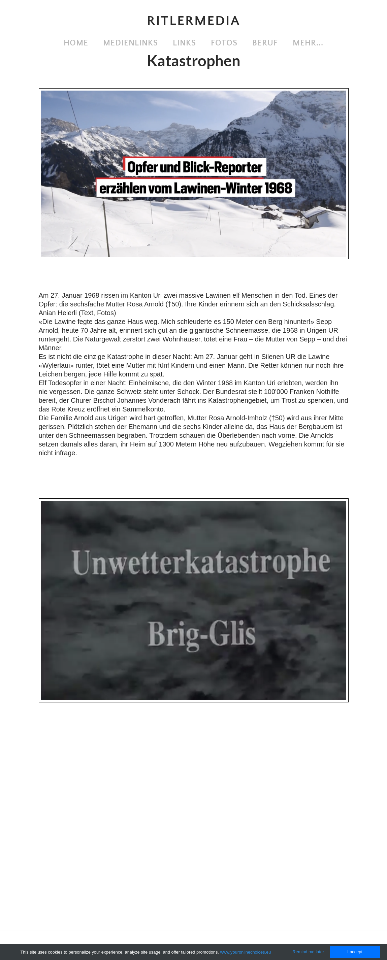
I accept (354, 951)
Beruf (265, 43)
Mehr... (308, 43)
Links (184, 43)
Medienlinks (130, 43)
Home (76, 43)
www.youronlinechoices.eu (245, 952)
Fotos (224, 43)
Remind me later (308, 951)
